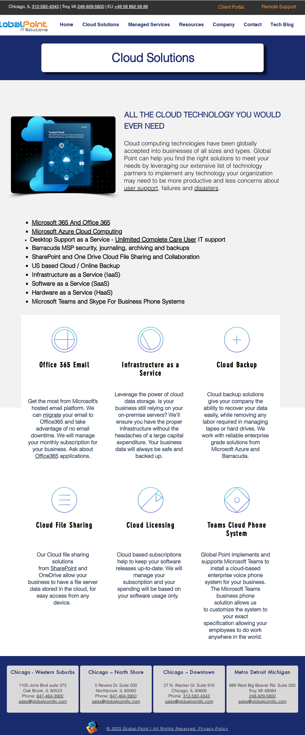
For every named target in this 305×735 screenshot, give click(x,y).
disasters (206, 188)
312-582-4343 (45, 6)
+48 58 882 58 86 (131, 6)
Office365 (46, 456)
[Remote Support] (279, 7)
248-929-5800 (90, 6)
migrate (52, 414)
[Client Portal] (231, 7)
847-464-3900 (50, 696)
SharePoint (63, 568)
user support (141, 188)
